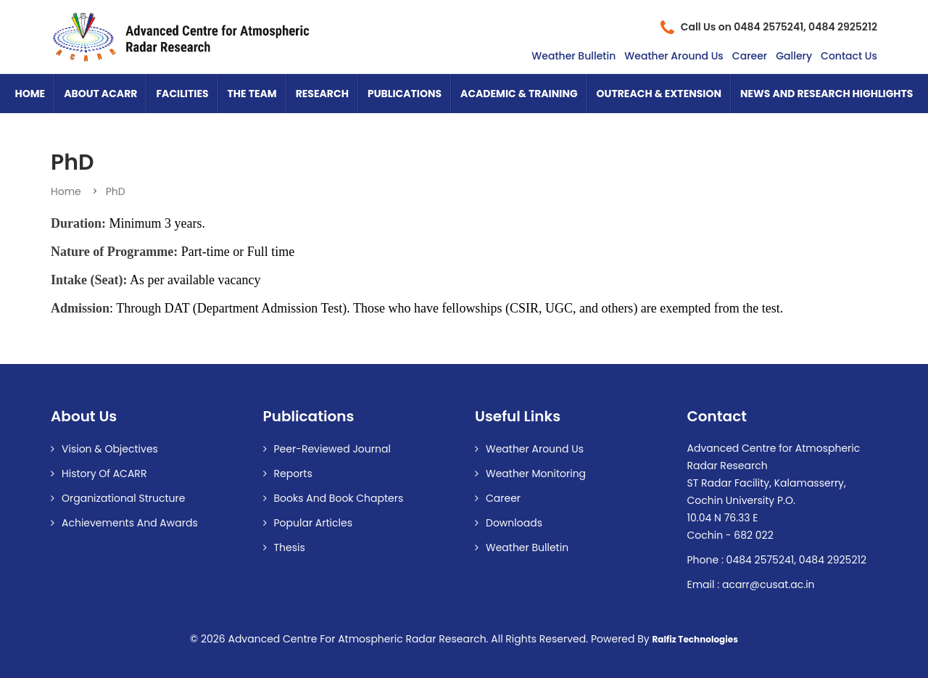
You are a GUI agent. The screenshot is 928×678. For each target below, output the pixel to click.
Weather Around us (535, 449)
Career (749, 56)
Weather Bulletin (573, 56)
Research (322, 93)
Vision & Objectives (110, 449)
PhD (115, 191)
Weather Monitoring (536, 473)
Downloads (514, 523)
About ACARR (100, 93)
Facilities (182, 93)
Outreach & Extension (659, 93)
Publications (405, 93)
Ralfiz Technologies (694, 639)
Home (30, 93)
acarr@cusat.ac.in (768, 584)
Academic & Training (519, 93)
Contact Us (849, 56)
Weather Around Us (674, 56)
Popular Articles (313, 523)
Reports (293, 473)
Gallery (794, 56)
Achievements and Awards (130, 523)
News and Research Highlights (826, 93)
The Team (252, 93)
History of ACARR (104, 473)
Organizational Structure (123, 498)
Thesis (289, 547)
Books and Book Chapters (339, 498)
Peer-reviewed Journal (332, 449)
